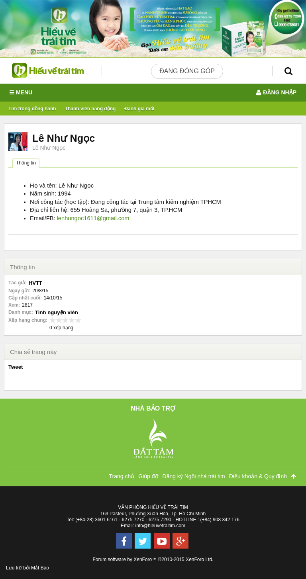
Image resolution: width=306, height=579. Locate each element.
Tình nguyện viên (56, 312)
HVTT (35, 283)
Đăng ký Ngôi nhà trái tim (194, 476)
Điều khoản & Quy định (258, 476)
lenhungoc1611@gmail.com (93, 218)
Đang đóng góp (187, 71)
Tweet (15, 367)
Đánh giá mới (139, 108)
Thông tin (26, 163)
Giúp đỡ (148, 476)
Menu (21, 93)
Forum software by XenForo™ (153, 559)
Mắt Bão (40, 568)
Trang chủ (122, 476)
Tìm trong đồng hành (32, 108)
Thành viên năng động (90, 108)
